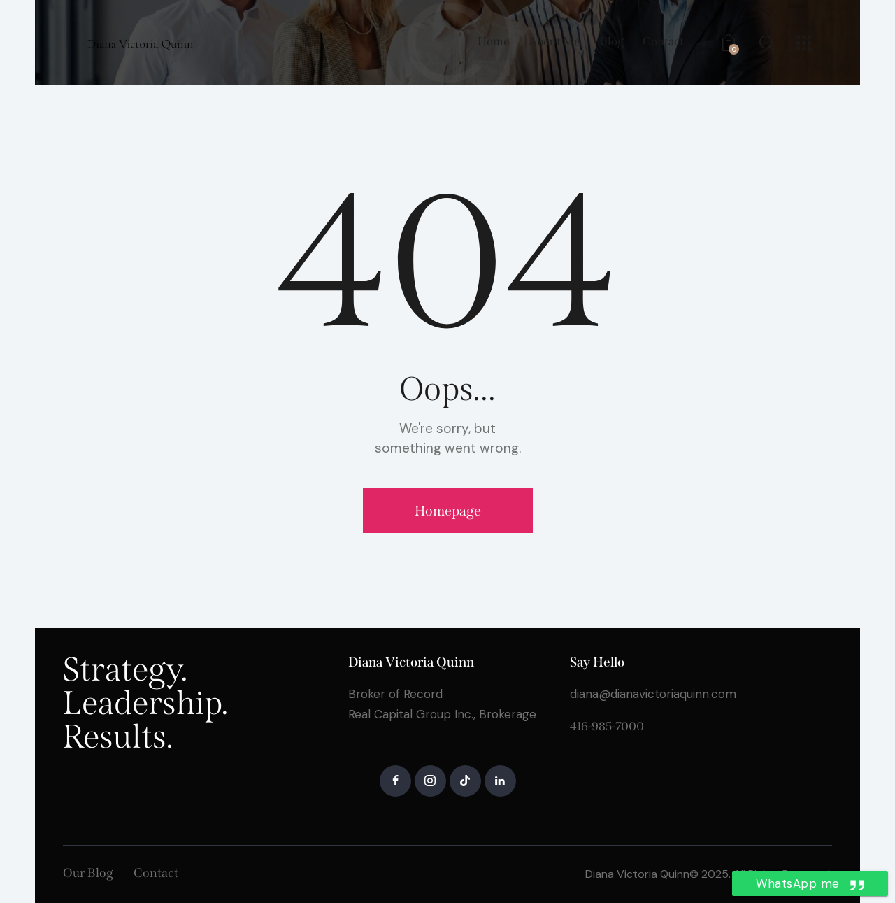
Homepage (448, 510)
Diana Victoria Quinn (637, 874)
